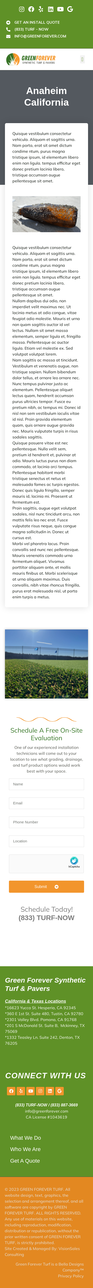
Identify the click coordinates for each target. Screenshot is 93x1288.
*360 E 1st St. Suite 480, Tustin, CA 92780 (44, 1013)
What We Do (25, 1138)
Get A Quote (25, 1161)
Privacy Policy (71, 1275)
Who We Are (25, 1149)
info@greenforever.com (46, 1111)
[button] (82, 59)
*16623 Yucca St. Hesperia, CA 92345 (40, 1007)
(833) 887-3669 (64, 1105)
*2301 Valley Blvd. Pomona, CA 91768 (41, 1019)
